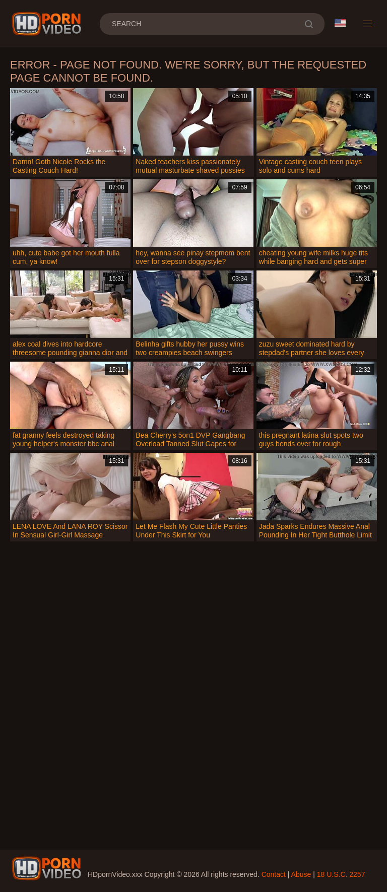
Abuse (301, 874)
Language (340, 23)
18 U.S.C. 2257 (341, 874)
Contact (274, 874)
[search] (309, 24)
